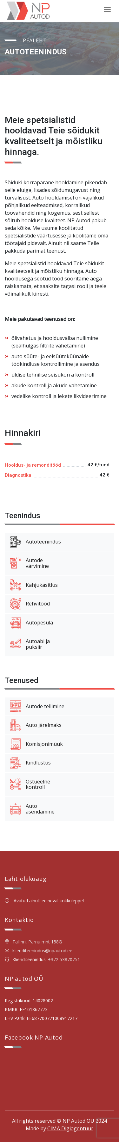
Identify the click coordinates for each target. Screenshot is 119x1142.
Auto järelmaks (36, 725)
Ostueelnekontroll (30, 784)
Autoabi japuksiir (30, 644)
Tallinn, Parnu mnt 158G (33, 942)
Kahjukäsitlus (34, 585)
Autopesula (31, 623)
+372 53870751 (64, 959)
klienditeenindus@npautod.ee (42, 951)
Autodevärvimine (29, 563)
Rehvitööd (30, 604)
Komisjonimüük (36, 744)
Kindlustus (30, 763)
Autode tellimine (37, 706)
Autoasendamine (32, 808)
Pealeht (35, 40)
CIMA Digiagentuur (70, 1128)
